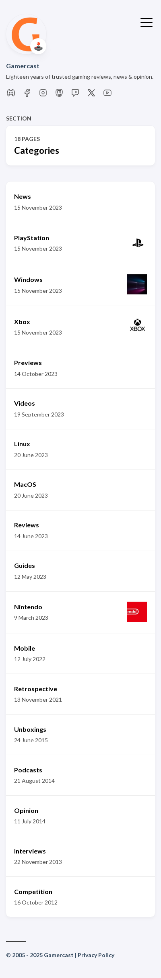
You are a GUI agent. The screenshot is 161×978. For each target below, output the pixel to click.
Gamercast (22, 65)
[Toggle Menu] (146, 21)
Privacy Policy (96, 954)
